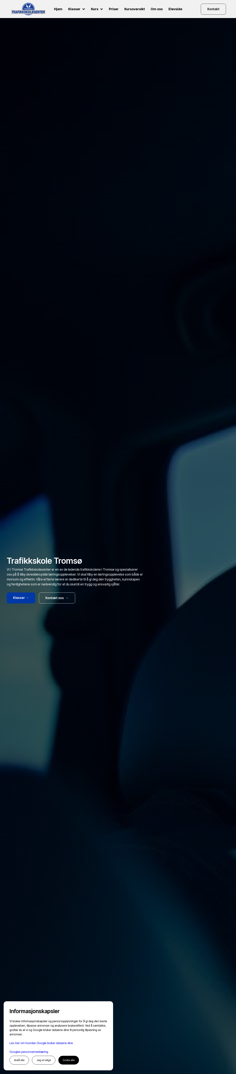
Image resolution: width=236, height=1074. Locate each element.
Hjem (58, 9)
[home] (28, 9)
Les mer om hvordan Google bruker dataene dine (41, 1043)
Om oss (157, 9)
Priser (114, 9)
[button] (76, 9)
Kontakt (213, 9)
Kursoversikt (134, 9)
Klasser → (21, 598)
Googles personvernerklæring (28, 1052)
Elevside (175, 9)
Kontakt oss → (57, 598)
